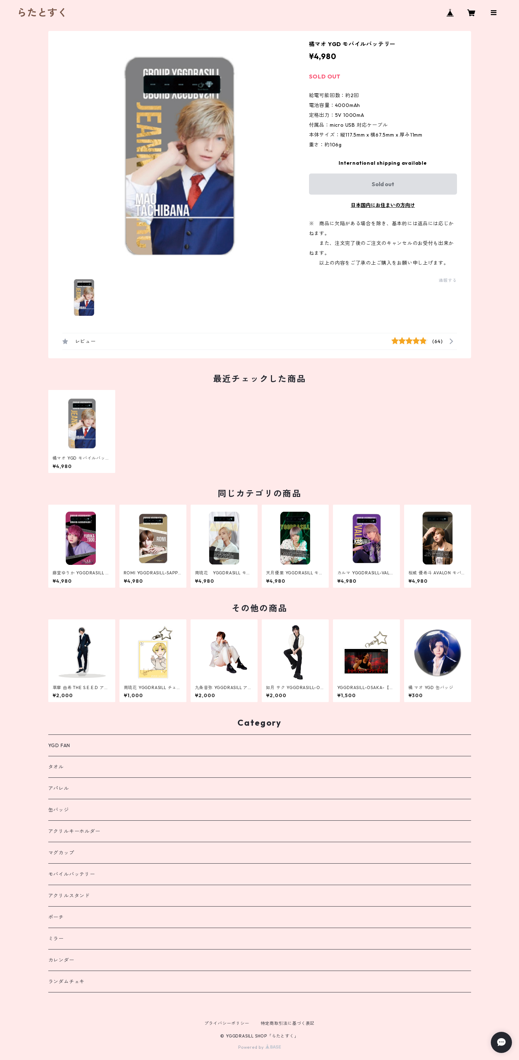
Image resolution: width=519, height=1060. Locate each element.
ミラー (56, 938)
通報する (448, 280)
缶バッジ (58, 810)
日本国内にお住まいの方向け (383, 205)
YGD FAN (59, 745)
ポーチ (56, 917)
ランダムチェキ (66, 981)
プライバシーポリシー (226, 1023)
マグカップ (61, 853)
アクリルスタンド (69, 895)
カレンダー (61, 960)
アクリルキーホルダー (74, 831)
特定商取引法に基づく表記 (288, 1023)
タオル (56, 767)
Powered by (259, 1047)
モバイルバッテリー (71, 874)
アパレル (58, 788)
